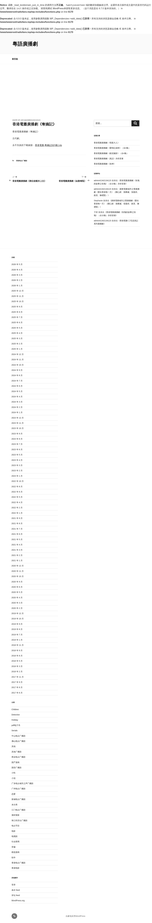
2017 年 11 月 (18, 677)
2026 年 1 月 (17, 285)
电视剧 (14, 836)
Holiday (15, 720)
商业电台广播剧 (18, 757)
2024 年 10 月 (18, 365)
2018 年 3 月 (17, 666)
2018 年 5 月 (17, 661)
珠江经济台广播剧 (19, 820)
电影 (13, 831)
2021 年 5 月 (17, 539)
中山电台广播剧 (18, 736)
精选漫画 (15, 852)
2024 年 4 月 (17, 396)
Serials (15, 730)
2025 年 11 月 (18, 296)
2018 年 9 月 (17, 650)
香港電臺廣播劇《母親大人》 (106, 143)
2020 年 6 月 (17, 587)
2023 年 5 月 (17, 455)
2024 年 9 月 (17, 370)
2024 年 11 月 (18, 359)
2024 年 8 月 (17, 375)
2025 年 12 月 (18, 291)
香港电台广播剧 (21, 161)
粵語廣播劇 (25, 44)
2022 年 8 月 (17, 486)
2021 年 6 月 (17, 534)
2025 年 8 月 (17, 312)
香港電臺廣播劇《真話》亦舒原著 (108, 158)
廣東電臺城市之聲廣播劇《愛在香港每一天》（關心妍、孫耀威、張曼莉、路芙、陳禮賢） (116, 192)
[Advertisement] (76, 85)
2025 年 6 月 (17, 322)
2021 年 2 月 (17, 555)
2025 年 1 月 (17, 349)
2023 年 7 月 (17, 444)
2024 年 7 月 (17, 381)
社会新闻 (15, 841)
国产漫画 (15, 762)
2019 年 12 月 (18, 613)
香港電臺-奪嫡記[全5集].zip (48, 145)
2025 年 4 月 (17, 333)
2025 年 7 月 (17, 317)
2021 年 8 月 (17, 523)
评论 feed (16, 895)
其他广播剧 (16, 752)
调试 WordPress (55, 8)
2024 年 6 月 (17, 386)
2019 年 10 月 (18, 619)
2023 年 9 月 (17, 434)
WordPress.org (18, 900)
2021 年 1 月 (17, 560)
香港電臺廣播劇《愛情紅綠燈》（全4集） (112, 148)
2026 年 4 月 (17, 270)
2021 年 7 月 (17, 529)
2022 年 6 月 (17, 492)
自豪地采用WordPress (75, 916)
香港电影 (15, 868)
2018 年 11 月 (18, 645)
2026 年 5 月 (17, 264)
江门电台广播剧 (18, 810)
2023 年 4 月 (17, 460)
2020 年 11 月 (18, 571)
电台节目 (15, 826)
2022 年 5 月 (17, 497)
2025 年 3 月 (17, 338)
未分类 (14, 804)
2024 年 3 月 (17, 402)
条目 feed (16, 890)
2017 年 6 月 (17, 693)
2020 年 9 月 (17, 582)
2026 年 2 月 (17, 280)
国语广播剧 (16, 767)
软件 (13, 857)
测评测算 (15, 815)
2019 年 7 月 (17, 634)
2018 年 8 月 (17, 656)
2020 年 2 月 (17, 608)
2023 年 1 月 (17, 476)
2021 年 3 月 (17, 550)
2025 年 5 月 (17, 328)
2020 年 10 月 (18, 576)
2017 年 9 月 (17, 682)
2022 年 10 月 (18, 481)
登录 (13, 885)
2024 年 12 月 (18, 354)
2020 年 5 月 (17, 592)
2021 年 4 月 (17, 545)
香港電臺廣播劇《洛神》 (105, 164)
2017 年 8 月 (17, 687)
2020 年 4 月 (17, 597)
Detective (16, 715)
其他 (13, 746)
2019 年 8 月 (17, 629)
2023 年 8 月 (17, 439)
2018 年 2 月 (17, 671)
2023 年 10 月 (18, 428)
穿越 (13, 847)
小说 (13, 778)
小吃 (13, 773)
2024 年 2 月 (17, 407)
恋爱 (13, 794)
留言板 (15, 59)
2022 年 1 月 (17, 513)
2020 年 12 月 (18, 566)
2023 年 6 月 (17, 449)
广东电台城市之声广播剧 (22, 783)
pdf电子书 (16, 725)
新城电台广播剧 (18, 799)
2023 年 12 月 (18, 418)
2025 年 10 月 (18, 301)
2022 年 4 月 (17, 502)
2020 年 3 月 (17, 603)
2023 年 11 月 (18, 423)
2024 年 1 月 (17, 412)
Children (15, 709)
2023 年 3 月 (17, 465)
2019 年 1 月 (17, 640)
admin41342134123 (33, 120)
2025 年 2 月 (17, 344)
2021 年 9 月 (17, 518)
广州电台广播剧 (18, 789)
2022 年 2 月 (17, 507)
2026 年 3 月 (17, 275)
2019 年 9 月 (17, 624)
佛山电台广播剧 (18, 741)
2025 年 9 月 (17, 306)
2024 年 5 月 (17, 391)
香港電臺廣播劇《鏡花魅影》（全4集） (111, 153)
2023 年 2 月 (17, 470)
